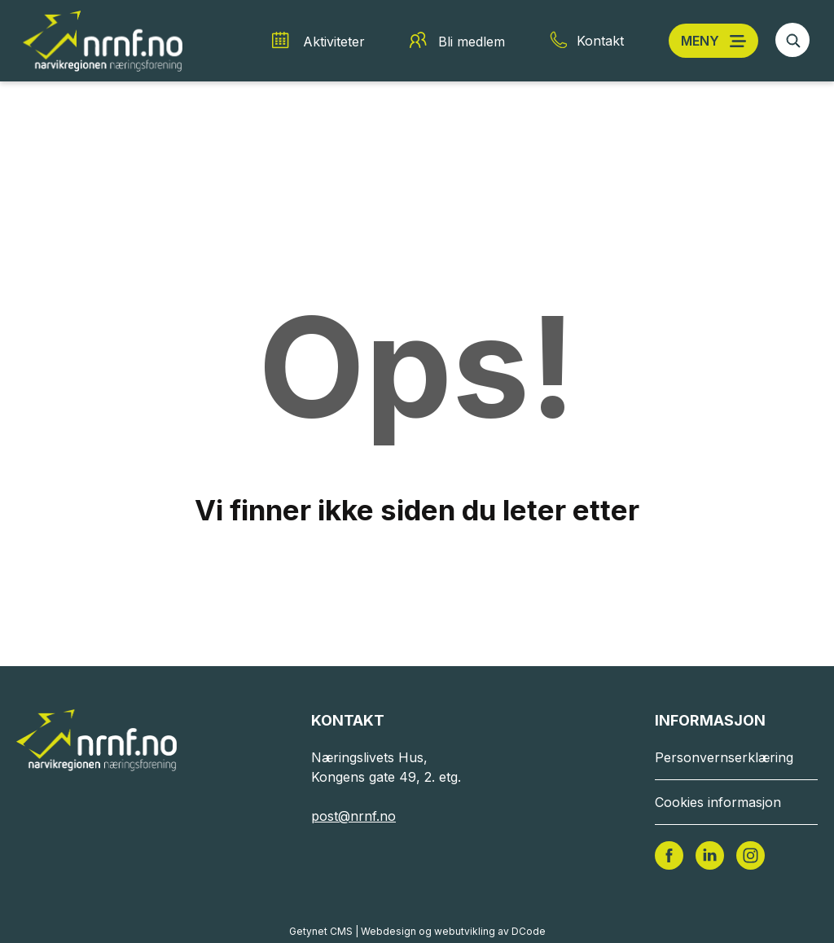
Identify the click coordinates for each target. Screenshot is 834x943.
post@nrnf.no (353, 816)
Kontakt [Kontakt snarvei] (600, 41)
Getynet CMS (321, 931)
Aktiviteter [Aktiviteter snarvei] (334, 41)
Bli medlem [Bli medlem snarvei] (471, 41)
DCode (528, 931)
